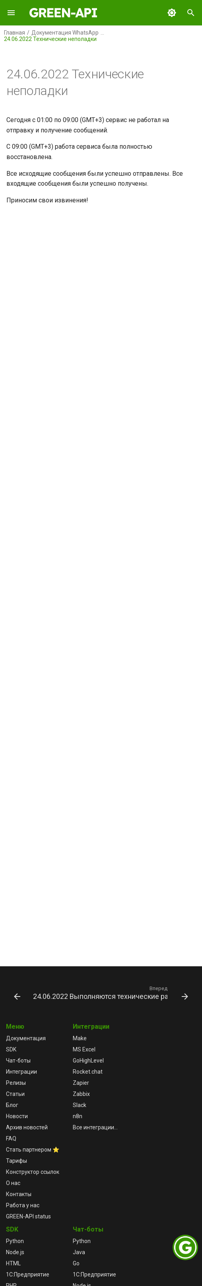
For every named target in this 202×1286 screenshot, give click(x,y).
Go (76, 1263)
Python (15, 1241)
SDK (11, 1049)
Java (79, 1252)
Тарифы (16, 1161)
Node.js (15, 1252)
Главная (14, 32)
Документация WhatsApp (65, 32)
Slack (79, 1105)
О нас (13, 1183)
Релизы (16, 1083)
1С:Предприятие (27, 1274)
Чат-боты (18, 1060)
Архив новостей (27, 1127)
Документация (26, 1038)
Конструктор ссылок (32, 1172)
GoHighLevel (88, 1060)
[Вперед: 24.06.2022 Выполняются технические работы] (109, 992)
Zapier (81, 1083)
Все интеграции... (95, 1127)
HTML (13, 1263)
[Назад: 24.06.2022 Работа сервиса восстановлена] (16, 992)
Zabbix (81, 1094)
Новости (17, 1116)
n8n (77, 1116)
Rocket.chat (88, 1071)
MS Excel (84, 1049)
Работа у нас (22, 1205)
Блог (12, 1105)
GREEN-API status (28, 1216)
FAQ (11, 1138)
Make (80, 1038)
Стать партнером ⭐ (32, 1149)
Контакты (18, 1194)
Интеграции (21, 1071)
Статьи (15, 1094)
